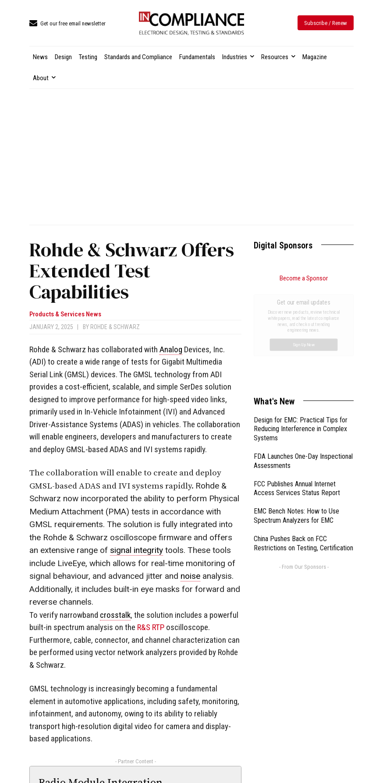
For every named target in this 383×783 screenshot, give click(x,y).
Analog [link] (171, 349)
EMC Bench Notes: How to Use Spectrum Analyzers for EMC (296, 417)
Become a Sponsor (304, 278)
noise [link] (190, 576)
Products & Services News (65, 314)
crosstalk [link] (115, 615)
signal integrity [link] (136, 550)
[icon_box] (67, 23)
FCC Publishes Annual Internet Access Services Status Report (297, 390)
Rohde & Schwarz (115, 326)
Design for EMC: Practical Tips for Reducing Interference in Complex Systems (301, 330)
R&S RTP (150, 627)
